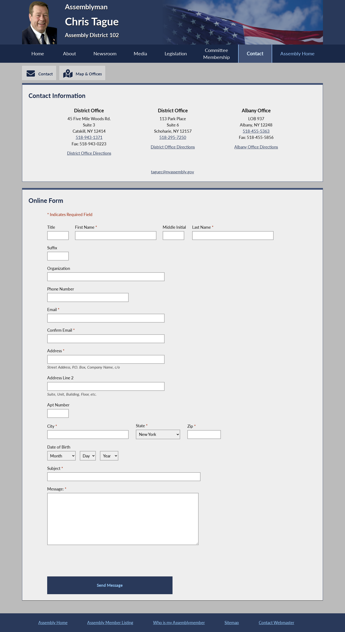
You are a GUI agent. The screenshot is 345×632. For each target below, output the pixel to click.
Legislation (176, 53)
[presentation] (83, 561)
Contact (255, 53)
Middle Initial (174, 227)
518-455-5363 (256, 131)
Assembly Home (297, 53)
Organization (58, 268)
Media (140, 53)
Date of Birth (58, 447)
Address (89, 351)
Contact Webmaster (276, 622)
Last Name (202, 227)
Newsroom (104, 53)
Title (51, 227)
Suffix (52, 247)
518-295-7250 (172, 137)
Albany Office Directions (256, 146)
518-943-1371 (89, 137)
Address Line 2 (75, 378)
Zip (191, 425)
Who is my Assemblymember (179, 622)
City (52, 425)
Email (53, 309)
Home (37, 53)
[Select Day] (88, 456)
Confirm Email (61, 330)
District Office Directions (89, 153)
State (142, 425)
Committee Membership (216, 53)
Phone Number (60, 288)
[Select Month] (61, 456)
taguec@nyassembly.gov (172, 171)
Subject (55, 468)
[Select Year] (109, 456)
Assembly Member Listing (110, 622)
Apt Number (58, 404)
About (69, 53)
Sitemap (231, 622)
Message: (56, 488)
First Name (86, 227)
